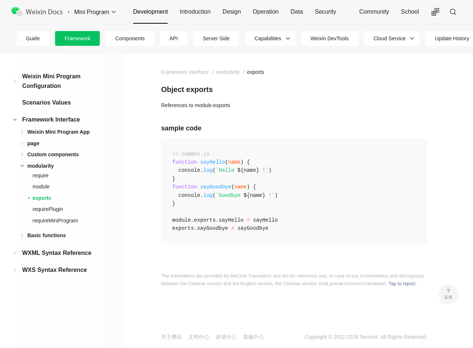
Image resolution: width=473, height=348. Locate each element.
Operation (266, 11)
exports (42, 198)
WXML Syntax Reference (56, 253)
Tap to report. (402, 283)
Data (296, 11)
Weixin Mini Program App (58, 132)
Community (374, 11)
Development (150, 11)
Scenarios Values (46, 102)
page (33, 143)
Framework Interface (51, 119)
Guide (33, 38)
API (174, 38)
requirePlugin (48, 209)
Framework (78, 38)
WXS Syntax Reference (54, 270)
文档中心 (198, 337)
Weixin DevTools (329, 38)
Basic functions (46, 235)
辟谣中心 (226, 337)
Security (325, 11)
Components (129, 38)
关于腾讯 (171, 337)
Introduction (195, 11)
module (41, 187)
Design (231, 11)
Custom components (53, 154)
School (410, 11)
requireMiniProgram (55, 221)
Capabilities (268, 38)
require (41, 175)
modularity (40, 166)
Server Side (216, 38)
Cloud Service (390, 38)
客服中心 (253, 337)
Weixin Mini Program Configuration (51, 81)
